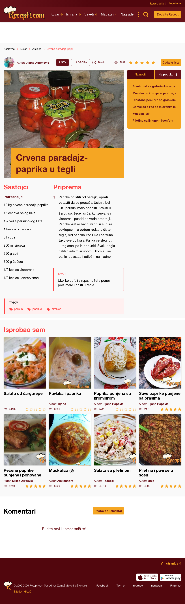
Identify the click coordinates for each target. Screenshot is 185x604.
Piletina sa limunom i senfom (153, 120)
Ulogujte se (174, 3)
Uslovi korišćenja (54, 585)
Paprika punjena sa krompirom (115, 374)
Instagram (156, 585)
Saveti (89, 14)
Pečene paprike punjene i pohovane (25, 451)
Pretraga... (145, 14)
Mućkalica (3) (70, 451)
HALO (27, 591)
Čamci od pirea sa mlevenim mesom (154, 106)
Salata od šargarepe (25, 374)
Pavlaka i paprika (70, 374)
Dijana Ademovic (37, 62)
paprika (37, 309)
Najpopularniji (168, 74)
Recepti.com (24, 13)
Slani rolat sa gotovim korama (154, 86)
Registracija (157, 3)
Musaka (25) (141, 113)
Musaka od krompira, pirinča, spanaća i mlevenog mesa (154, 93)
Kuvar (55, 14)
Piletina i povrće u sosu (160, 451)
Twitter (120, 585)
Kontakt (83, 585)
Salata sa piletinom (115, 451)
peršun (18, 309)
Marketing (71, 585)
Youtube (138, 585)
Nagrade (127, 14)
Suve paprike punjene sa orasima (160, 374)
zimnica (56, 309)
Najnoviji (140, 74)
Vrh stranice (169, 563)
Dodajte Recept (168, 14)
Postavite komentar (108, 510)
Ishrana (71, 14)
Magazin (107, 14)
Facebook (102, 585)
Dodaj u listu (171, 62)
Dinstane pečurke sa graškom (154, 100)
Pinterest (175, 585)
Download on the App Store (147, 577)
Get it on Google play (170, 577)
